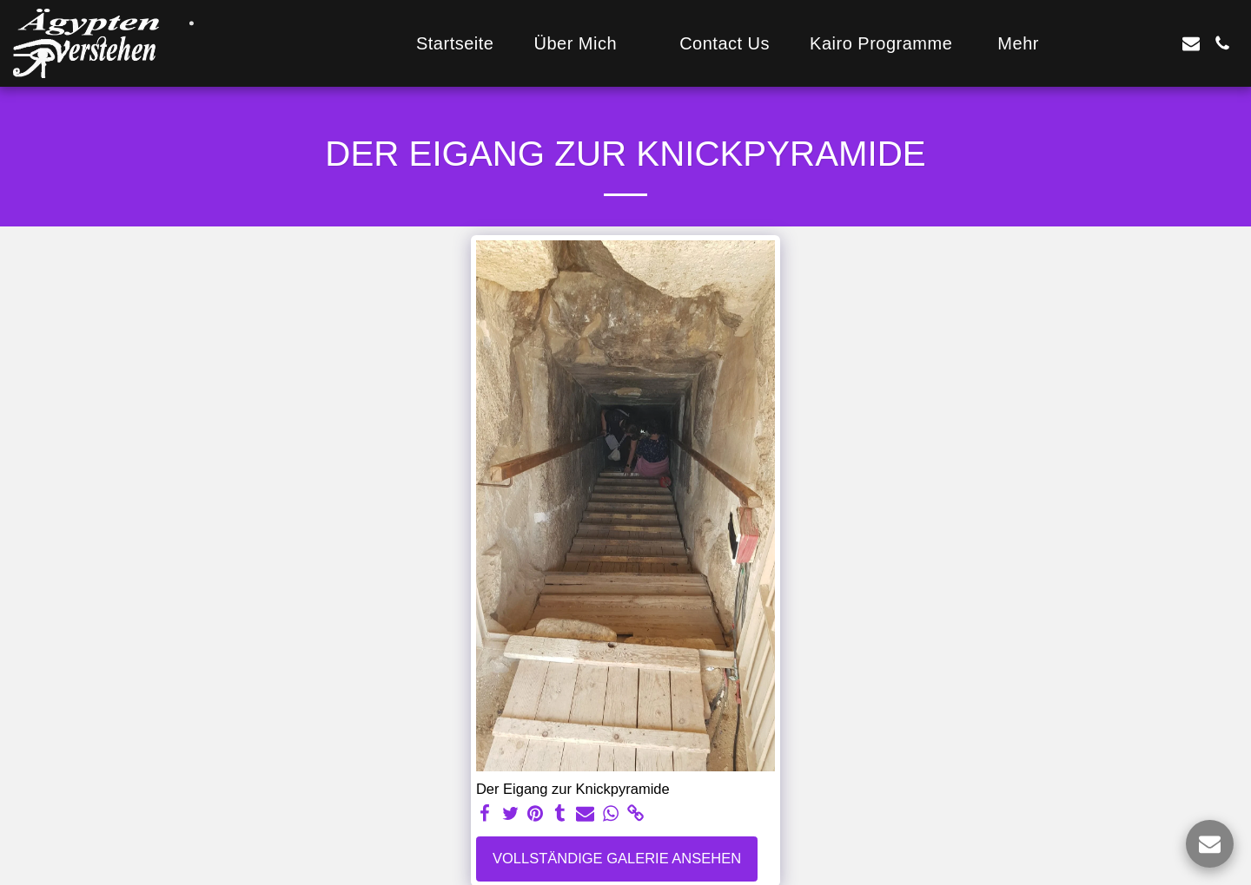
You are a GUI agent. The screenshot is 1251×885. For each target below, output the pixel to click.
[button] (586, 43)
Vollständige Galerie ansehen (617, 858)
